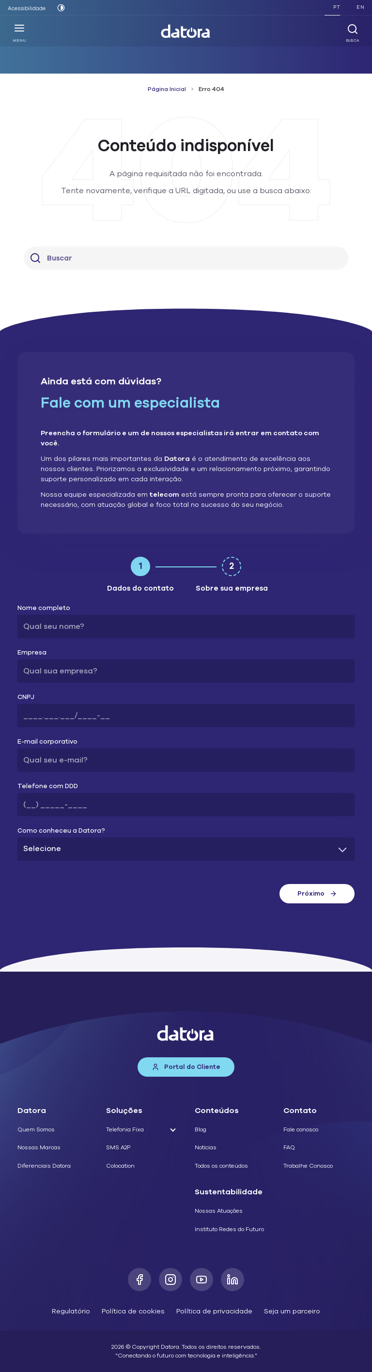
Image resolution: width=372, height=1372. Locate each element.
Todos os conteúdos (221, 1166)
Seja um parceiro (292, 1311)
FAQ (289, 1147)
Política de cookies (133, 1311)
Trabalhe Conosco (308, 1166)
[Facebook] (139, 1279)
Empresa (31, 653)
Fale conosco (300, 1129)
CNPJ (25, 697)
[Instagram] (170, 1279)
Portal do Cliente (186, 1067)
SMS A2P (118, 1147)
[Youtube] (201, 1279)
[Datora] (186, 31)
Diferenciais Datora (44, 1166)
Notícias (206, 1147)
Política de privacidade (214, 1311)
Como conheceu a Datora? (61, 831)
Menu (19, 33)
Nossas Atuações (219, 1211)
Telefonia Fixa (125, 1129)
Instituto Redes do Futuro (229, 1229)
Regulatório (71, 1311)
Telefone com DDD (47, 786)
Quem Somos (36, 1129)
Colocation (120, 1166)
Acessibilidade (27, 8)
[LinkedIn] (232, 1279)
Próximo (317, 893)
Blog (200, 1129)
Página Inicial (167, 89)
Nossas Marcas (39, 1147)
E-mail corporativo (47, 742)
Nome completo (43, 608)
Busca (353, 33)
